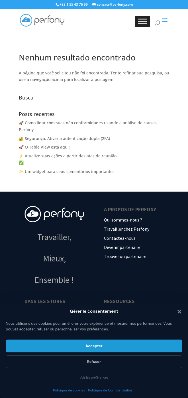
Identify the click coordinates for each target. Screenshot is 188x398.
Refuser (94, 361)
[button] (179, 311)
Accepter (93, 346)
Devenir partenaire (122, 247)
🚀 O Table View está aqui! (44, 147)
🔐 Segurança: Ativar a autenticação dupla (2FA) (64, 138)
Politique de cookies (69, 390)
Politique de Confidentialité (110, 390)
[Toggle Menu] (142, 21)
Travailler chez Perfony (126, 229)
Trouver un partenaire (125, 256)
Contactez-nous (120, 238)
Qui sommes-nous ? (123, 220)
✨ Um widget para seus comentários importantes (67, 171)
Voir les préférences (93, 377)
